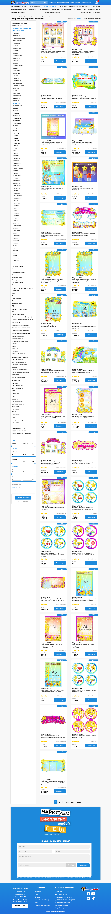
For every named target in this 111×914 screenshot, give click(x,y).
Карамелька (16, 115)
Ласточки (16, 140)
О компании (40, 887)
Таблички (77, 9)
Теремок (15, 238)
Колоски (15, 125)
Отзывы (76, 2)
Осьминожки (17, 185)
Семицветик (16, 230)
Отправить (83, 865)
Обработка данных (61, 908)
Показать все (16, 484)
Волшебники (17, 70)
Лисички (15, 145)
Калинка (15, 110)
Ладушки (15, 135)
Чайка (15, 255)
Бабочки (15, 45)
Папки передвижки (18, 314)
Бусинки (15, 60)
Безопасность (57, 9)
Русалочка (16, 215)
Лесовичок (16, 143)
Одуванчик (16, 183)
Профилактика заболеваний (20, 372)
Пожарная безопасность (19, 369)
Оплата (64, 2)
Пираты (15, 190)
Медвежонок (17, 163)
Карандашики (17, 118)
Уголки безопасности (18, 377)
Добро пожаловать (18, 404)
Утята (14, 248)
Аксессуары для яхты (18, 6)
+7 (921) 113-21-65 (20, 900)
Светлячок (16, 223)
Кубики (15, 130)
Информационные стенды (20, 341)
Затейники (16, 100)
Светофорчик (17, 225)
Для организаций (17, 359)
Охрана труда (16, 348)
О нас (37, 894)
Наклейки (96, 6)
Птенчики (16, 205)
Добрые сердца (17, 83)
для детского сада (49, 6)
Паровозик (16, 188)
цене (85, 18)
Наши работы (70, 2)
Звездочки (16, 103)
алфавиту (91, 18)
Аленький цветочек (19, 38)
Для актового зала (17, 401)
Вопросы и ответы (61, 905)
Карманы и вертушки (18, 9)
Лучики (15, 148)
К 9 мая (14, 411)
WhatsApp (20, 901)
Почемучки (16, 203)
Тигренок (16, 240)
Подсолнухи (16, 198)
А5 (12, 477)
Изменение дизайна (62, 902)
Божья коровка (17, 55)
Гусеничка (16, 78)
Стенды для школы (18, 272)
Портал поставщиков (42, 905)
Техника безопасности (20, 357)
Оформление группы (18, 30)
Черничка (16, 258)
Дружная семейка (18, 85)
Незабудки (16, 180)
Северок (15, 228)
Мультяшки (16, 173)
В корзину (59, 61)
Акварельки (16, 35)
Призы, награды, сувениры (90, 12)
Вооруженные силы (18, 336)
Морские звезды (18, 168)
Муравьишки (17, 175)
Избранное (87, 2)
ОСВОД (14, 367)
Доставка (59, 2)
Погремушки (17, 193)
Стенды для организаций (21, 333)
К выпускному (16, 414)
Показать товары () (23, 497)
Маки (14, 150)
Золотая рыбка (17, 105)
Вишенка (15, 68)
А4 (12, 469)
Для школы (15, 422)
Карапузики (16, 120)
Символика (32, 9)
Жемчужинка (17, 95)
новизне (78, 18)
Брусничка (16, 58)
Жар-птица (16, 93)
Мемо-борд (68, 9)
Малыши (15, 153)
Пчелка (15, 208)
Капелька (16, 113)
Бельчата (16, 50)
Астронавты (16, 43)
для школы (63, 6)
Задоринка (16, 98)
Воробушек (16, 73)
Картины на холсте (18, 12)
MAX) (25, 901)
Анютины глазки (18, 40)
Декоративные (16, 298)
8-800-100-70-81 (20, 897)
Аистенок (16, 33)
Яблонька (16, 260)
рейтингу (97, 18)
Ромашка (16, 213)
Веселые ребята (18, 65)
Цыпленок (16, 253)
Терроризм (15, 374)
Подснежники (17, 195)
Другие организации (18, 353)
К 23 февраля (16, 409)
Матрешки (16, 160)
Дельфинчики (17, 80)
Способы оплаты (61, 894)
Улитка (15, 245)
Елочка (15, 90)
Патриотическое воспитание (79, 6)
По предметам (16, 280)
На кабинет (15, 393)
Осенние (14, 301)
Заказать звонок (20, 905)
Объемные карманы (18, 312)
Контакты (81, 2)
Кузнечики (16, 133)
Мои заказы (52, 2)
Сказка (15, 233)
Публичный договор (42, 899)
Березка (15, 53)
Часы (98, 9)
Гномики (15, 75)
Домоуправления (17, 338)
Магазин (14, 343)
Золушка (15, 108)
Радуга (15, 210)
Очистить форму (23, 501)
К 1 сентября (15, 406)
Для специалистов (17, 266)
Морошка (16, 165)
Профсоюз (15, 351)
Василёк (15, 63)
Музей (14, 346)
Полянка (15, 200)
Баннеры (91, 9)
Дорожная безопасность (19, 364)
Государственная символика (20, 330)
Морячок (15, 170)
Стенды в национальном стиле (21, 327)
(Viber (15, 901)
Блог (36, 902)
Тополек (15, 243)
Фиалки (15, 250)
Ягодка (15, 263)
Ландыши (16, 138)
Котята (15, 128)
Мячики (15, 178)
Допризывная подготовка (20, 275)
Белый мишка (17, 48)
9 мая (13, 293)
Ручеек (15, 218)
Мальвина (16, 155)
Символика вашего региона (20, 325)
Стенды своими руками (63, 897)
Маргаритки (16, 158)
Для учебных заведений (19, 362)
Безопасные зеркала (52, 12)
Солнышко (16, 235)
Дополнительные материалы (65, 899)
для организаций (44, 9)
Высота (14, 459)
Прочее (14, 269)
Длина (14, 451)
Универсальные (17, 303)
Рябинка (15, 220)
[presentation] (32, 871)
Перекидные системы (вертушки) (22, 317)
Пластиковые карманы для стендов (22, 319)
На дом (14, 390)
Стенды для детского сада (21, 28)
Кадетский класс (17, 277)
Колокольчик (17, 123)
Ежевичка (16, 88)
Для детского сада (17, 385)
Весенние (15, 296)
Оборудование (34, 6)
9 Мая (84, 9)
